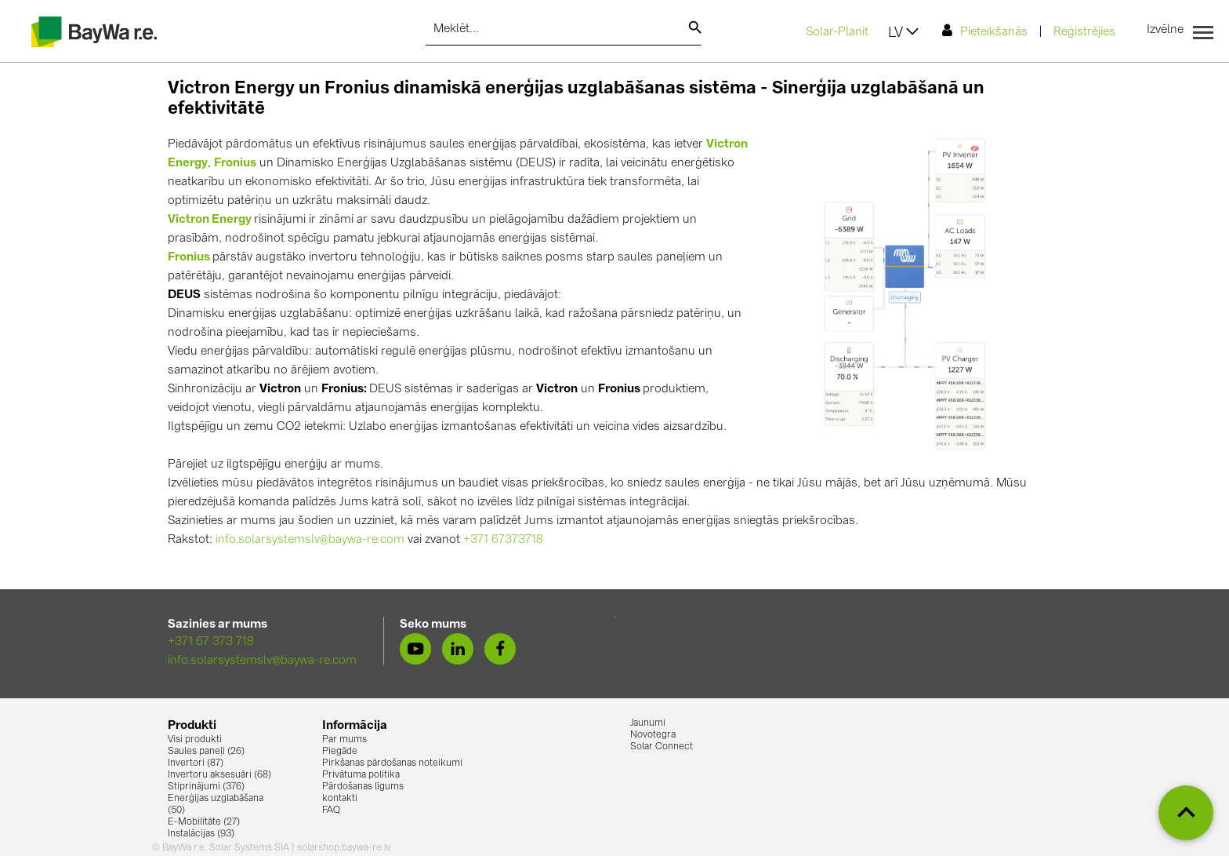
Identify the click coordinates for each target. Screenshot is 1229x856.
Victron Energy (210, 220)
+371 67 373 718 (211, 642)
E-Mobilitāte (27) (204, 822)
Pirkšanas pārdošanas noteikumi (392, 763)
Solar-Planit (837, 32)
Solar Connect (661, 747)
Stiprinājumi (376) (206, 787)
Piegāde (339, 751)
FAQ (331, 810)
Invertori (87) (195, 763)
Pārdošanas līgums (363, 787)
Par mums (344, 740)
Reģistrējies (1084, 32)
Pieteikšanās (985, 31)
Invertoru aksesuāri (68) (219, 775)
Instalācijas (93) (201, 834)
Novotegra (653, 735)
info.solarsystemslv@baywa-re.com (310, 540)
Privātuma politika (361, 775)
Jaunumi (647, 723)
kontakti (339, 798)
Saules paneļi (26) (206, 751)
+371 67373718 (503, 540)
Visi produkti (195, 740)
